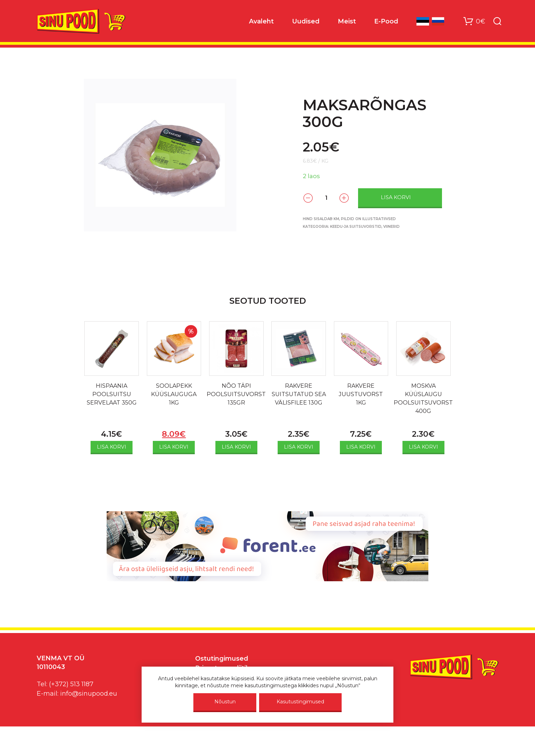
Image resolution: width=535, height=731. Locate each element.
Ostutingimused (221, 658)
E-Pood (386, 21)
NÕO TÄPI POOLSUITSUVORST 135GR (236, 394)
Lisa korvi (396, 197)
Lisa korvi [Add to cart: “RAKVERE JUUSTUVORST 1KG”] (361, 447)
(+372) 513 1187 (71, 684)
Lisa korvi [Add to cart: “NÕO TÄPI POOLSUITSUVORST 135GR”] (236, 447)
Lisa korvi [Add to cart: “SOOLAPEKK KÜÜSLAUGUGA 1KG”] (173, 447)
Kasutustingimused (300, 701)
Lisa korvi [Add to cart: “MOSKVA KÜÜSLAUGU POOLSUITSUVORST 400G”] (423, 447)
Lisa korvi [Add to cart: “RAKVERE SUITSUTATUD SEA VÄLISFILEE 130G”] (298, 447)
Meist (347, 21)
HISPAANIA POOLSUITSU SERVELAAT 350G (112, 394)
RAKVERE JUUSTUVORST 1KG (361, 394)
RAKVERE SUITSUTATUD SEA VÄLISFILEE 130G (299, 394)
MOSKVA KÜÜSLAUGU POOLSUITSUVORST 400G (423, 398)
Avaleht (261, 21)
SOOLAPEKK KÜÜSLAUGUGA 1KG (174, 394)
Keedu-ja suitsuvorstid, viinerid (365, 226)
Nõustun (225, 701)
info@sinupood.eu (88, 693)
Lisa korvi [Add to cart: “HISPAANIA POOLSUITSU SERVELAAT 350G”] (111, 447)
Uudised (306, 21)
